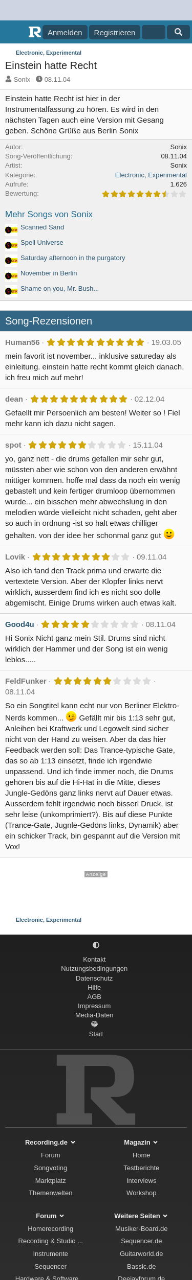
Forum (50, 1155)
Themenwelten (50, 1193)
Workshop (141, 1193)
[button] (96, 945)
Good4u (19, 624)
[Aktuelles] (153, 32)
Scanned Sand (42, 227)
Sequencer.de (141, 1241)
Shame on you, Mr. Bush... (59, 288)
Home (142, 1155)
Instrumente (50, 1254)
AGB (94, 996)
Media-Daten (94, 1015)
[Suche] (178, 32)
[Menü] (14, 32)
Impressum (94, 1006)
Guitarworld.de (141, 1254)
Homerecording (50, 1228)
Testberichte (141, 1168)
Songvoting (50, 1168)
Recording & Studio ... (50, 1241)
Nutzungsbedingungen (94, 968)
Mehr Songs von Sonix (49, 214)
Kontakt (94, 959)
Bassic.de (141, 1266)
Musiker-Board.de (141, 1228)
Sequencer (50, 1266)
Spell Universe (41, 242)
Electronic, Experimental (151, 175)
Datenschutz (94, 978)
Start (96, 1034)
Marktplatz (50, 1180)
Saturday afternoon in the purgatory (72, 258)
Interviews (141, 1180)
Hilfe (94, 987)
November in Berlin (48, 273)
